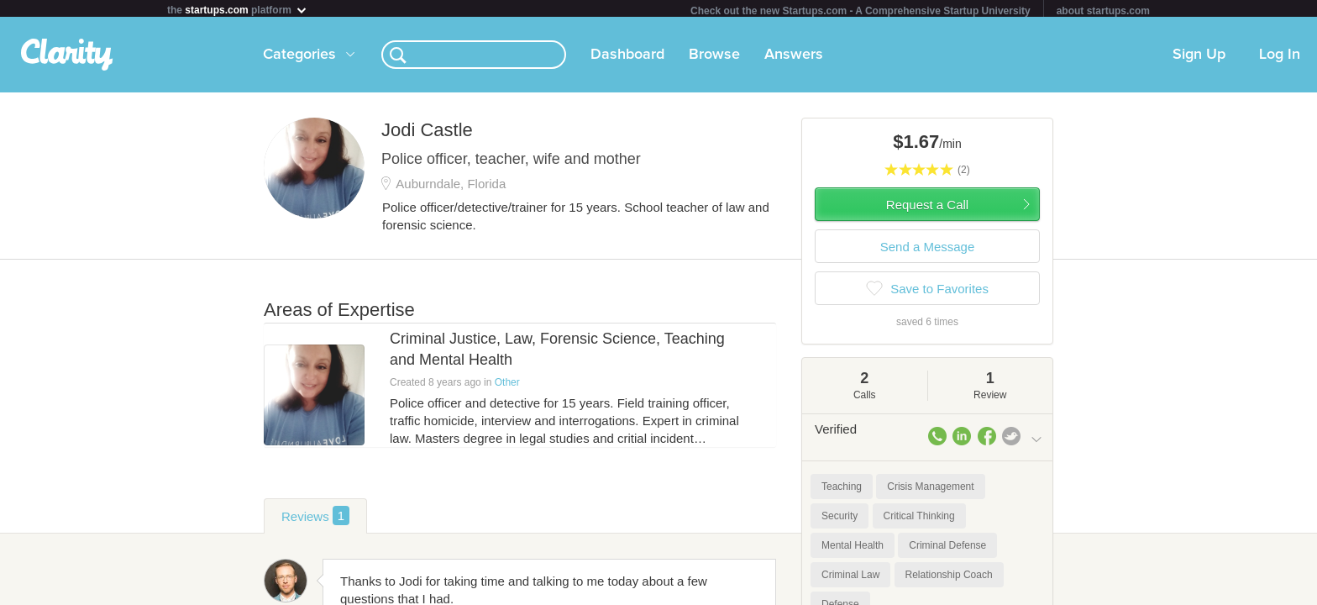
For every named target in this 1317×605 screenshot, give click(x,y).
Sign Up (1199, 58)
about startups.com (1103, 11)
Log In (1279, 58)
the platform (237, 9)
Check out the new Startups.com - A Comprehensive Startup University (860, 11)
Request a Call (927, 208)
